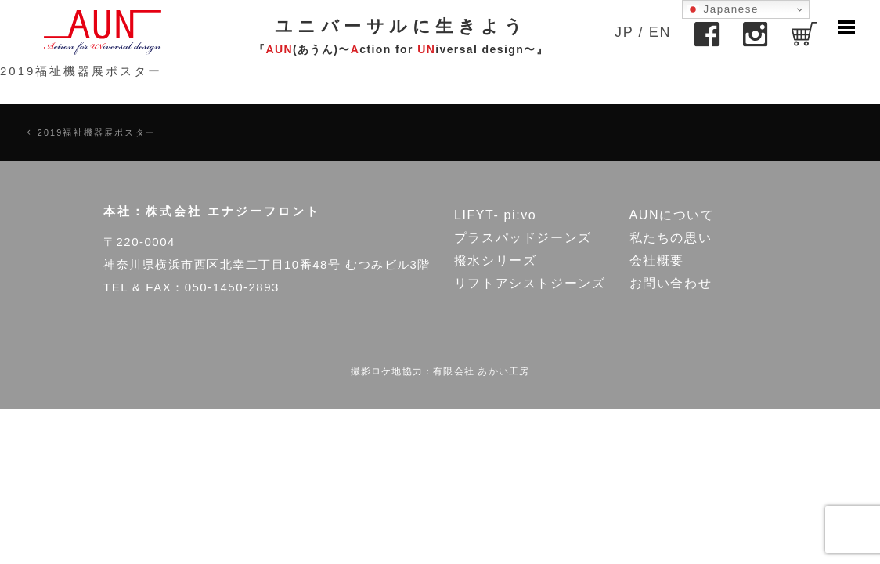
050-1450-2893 (232, 287)
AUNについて (672, 215)
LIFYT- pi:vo (495, 215)
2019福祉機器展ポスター (81, 71)
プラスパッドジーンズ (523, 237)
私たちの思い (670, 237)
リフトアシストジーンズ (530, 283)
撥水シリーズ (495, 260)
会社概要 (656, 260)
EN (660, 32)
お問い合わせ (670, 283)
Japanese (723, 9)
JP (624, 32)
